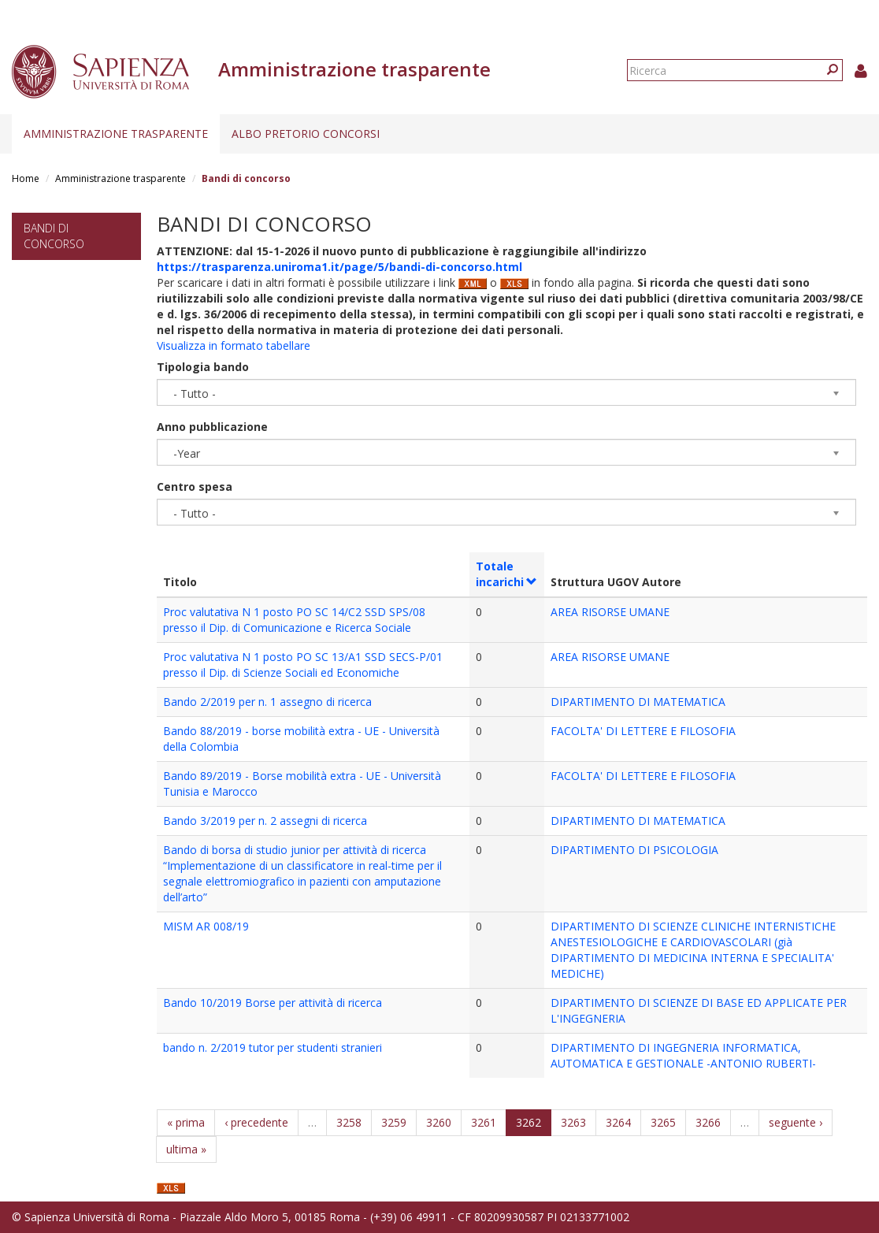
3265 (663, 1122)
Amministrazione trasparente (116, 133)
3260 (438, 1122)
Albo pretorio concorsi (306, 133)
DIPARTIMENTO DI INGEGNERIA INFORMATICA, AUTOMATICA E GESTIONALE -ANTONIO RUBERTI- (683, 1055)
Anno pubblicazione (212, 426)
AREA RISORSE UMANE (610, 611)
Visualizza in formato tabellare (233, 345)
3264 (618, 1122)
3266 (708, 1122)
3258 (349, 1122)
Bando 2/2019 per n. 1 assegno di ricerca (267, 701)
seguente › (795, 1122)
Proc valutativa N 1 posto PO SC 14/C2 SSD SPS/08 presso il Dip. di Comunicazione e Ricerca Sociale (294, 619)
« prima (186, 1122)
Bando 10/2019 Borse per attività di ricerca (272, 1002)
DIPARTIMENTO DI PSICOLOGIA (634, 849)
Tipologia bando (203, 366)
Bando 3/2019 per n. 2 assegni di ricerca (265, 820)
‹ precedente (256, 1122)
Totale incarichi (507, 574)
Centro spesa (194, 486)
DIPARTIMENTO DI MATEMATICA (638, 701)
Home (25, 178)
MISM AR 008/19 (206, 926)
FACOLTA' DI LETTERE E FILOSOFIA (643, 730)
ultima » (186, 1149)
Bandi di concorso (54, 236)
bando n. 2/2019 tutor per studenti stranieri (272, 1047)
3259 (393, 1122)
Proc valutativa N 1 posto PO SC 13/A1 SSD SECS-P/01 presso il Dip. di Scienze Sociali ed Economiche (303, 664)
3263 (573, 1122)
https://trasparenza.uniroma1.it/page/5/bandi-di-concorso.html (339, 266)
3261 (483, 1122)
